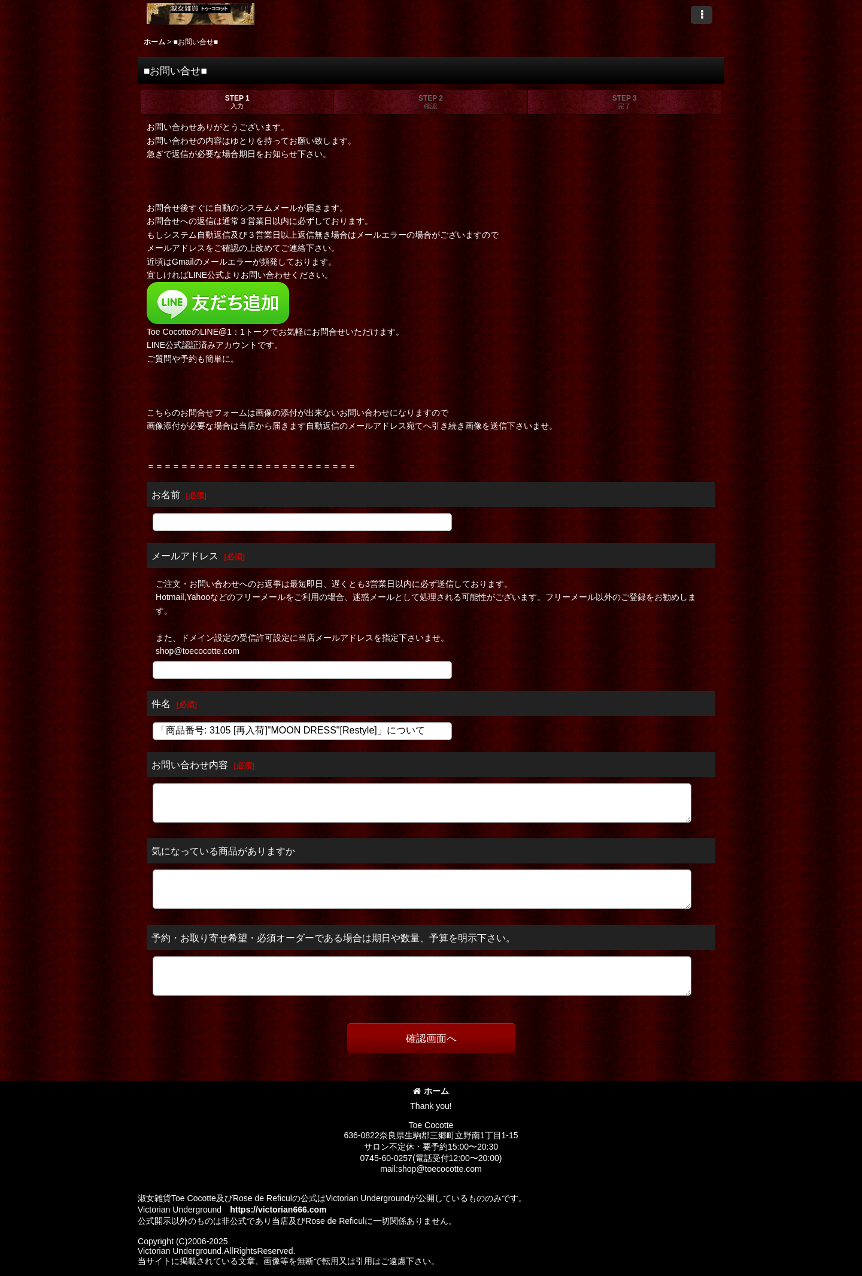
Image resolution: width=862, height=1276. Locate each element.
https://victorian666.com (278, 1209)
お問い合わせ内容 (189, 764)
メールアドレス (184, 555)
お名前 (165, 494)
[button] (701, 15)
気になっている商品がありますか (223, 850)
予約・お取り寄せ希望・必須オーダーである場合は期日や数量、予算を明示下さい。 (333, 937)
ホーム (431, 1091)
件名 (161, 703)
